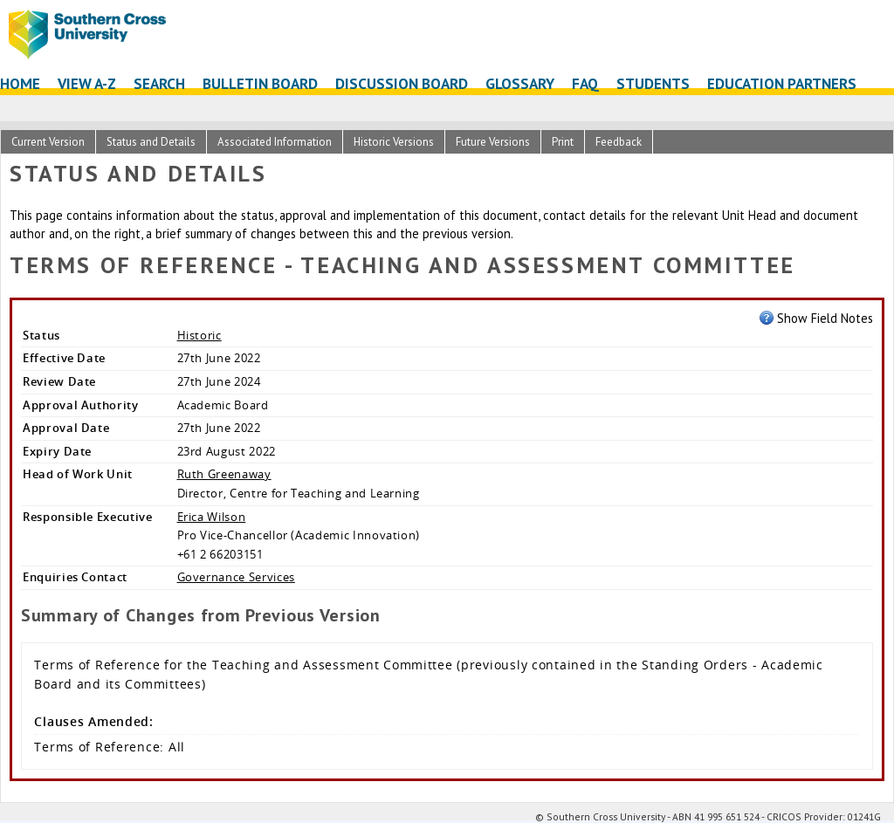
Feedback (618, 141)
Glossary (519, 83)
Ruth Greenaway (224, 474)
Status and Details (151, 141)
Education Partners (781, 83)
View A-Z (87, 83)
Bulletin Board (260, 83)
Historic (199, 335)
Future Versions (493, 141)
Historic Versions (394, 141)
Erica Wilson (211, 517)
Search (159, 83)
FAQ (585, 83)
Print (563, 141)
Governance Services (236, 577)
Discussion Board (401, 83)
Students (653, 83)
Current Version (48, 141)
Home (20, 83)
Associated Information (274, 141)
